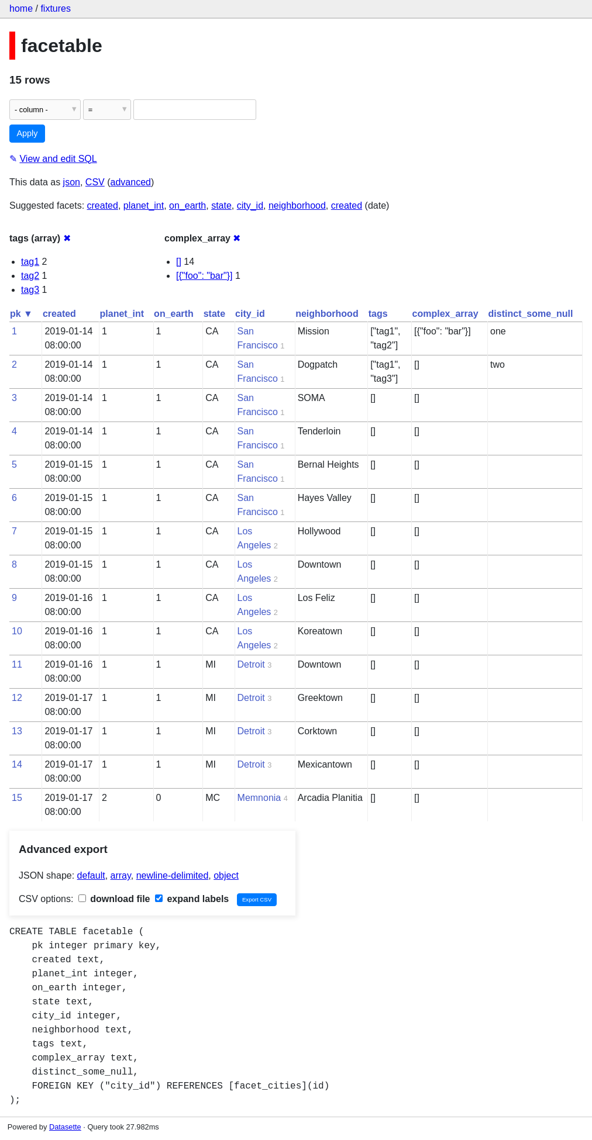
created (102, 205)
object (226, 875)
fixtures (55, 8)
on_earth (187, 205)
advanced (131, 182)
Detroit (251, 664)
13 (17, 731)
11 (17, 664)
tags (378, 314)
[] (178, 262)
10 (17, 631)
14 (17, 764)
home (21, 8)
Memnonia (259, 798)
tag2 (30, 276)
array (121, 875)
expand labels (192, 899)
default (91, 875)
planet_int (143, 205)
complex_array (445, 314)
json (71, 182)
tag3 (30, 290)
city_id (250, 205)
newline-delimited (172, 875)
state (221, 205)
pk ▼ (21, 314)
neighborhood (297, 205)
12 (17, 698)
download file (114, 899)
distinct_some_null (530, 314)
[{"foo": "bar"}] (204, 276)
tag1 (30, 262)
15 (17, 798)
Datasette (65, 1126)
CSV (95, 182)
